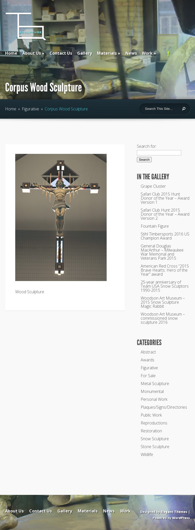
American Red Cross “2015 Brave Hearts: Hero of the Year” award (165, 270)
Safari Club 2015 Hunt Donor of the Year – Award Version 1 (165, 198)
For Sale (148, 375)
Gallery (84, 53)
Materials (107, 53)
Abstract (148, 352)
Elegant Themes (174, 512)
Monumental (152, 391)
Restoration (151, 431)
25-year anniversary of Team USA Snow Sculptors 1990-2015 (165, 286)
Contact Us (61, 53)
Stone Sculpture (155, 446)
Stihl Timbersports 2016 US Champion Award (165, 236)
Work (147, 53)
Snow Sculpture (155, 438)
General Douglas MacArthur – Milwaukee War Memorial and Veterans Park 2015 (162, 252)
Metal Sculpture (155, 383)
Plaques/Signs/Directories (164, 407)
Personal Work (154, 399)
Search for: (147, 146)
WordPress (181, 518)
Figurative (30, 109)
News (131, 53)
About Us (31, 53)
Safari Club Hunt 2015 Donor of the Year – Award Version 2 (165, 214)
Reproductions (154, 423)
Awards (147, 360)
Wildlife (147, 454)
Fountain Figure (155, 226)
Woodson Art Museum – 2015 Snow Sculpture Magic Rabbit (163, 302)
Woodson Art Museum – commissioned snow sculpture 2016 (163, 318)
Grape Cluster (153, 186)
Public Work (151, 415)
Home (11, 53)
